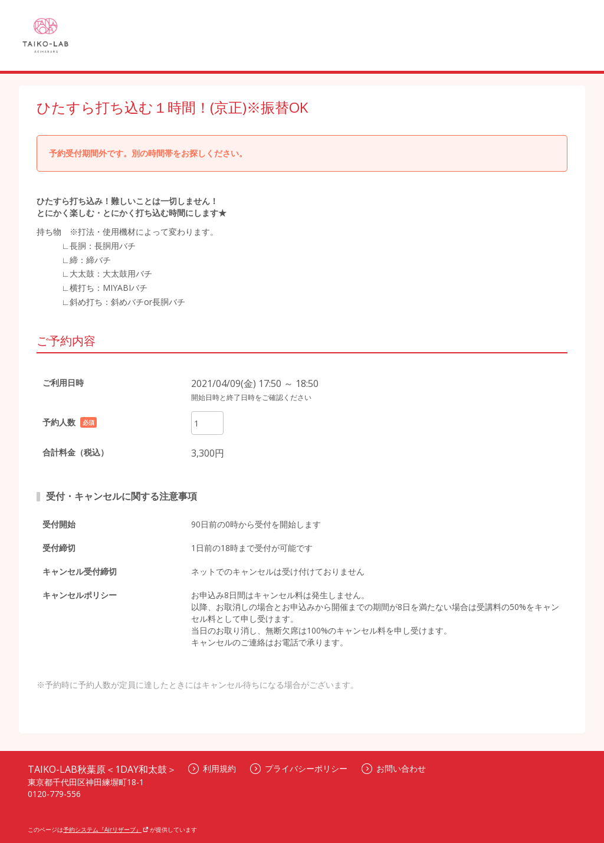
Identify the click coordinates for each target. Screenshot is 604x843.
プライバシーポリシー (298, 768)
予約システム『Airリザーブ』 (106, 829)
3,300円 (207, 453)
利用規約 (212, 768)
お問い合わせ (394, 768)
